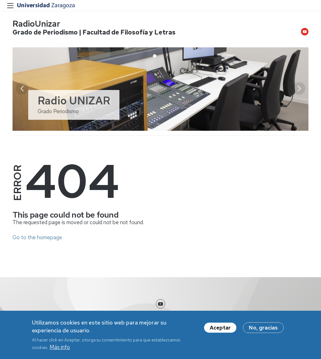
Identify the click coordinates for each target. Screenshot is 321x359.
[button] (299, 88)
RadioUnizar (36, 23)
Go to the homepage (37, 237)
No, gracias (263, 328)
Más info (60, 347)
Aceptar (220, 328)
